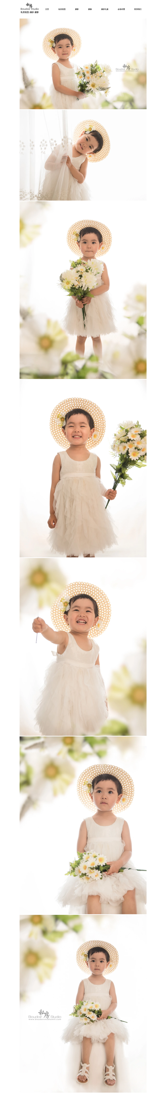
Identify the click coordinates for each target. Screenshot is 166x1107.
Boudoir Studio (30, 9)
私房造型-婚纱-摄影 (30, 12)
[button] (78, 9)
